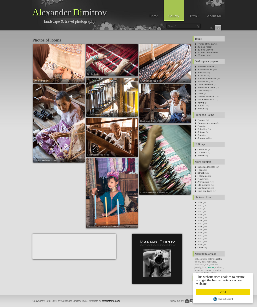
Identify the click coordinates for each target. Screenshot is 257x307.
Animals (201, 132)
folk (204, 262)
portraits (217, 270)
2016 (200, 226)
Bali (196, 259)
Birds (200, 135)
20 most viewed (205, 49)
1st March (202, 152)
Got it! (223, 292)
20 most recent (205, 47)
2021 (200, 211)
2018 (200, 220)
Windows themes (206, 66)
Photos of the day (206, 44)
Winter (201, 108)
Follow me (203, 176)
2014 (200, 232)
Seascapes (203, 81)
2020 (200, 214)
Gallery (174, 16)
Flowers (201, 120)
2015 (200, 229)
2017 (200, 223)
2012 (200, 238)
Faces (201, 170)
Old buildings (204, 185)
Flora (200, 126)
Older (200, 247)
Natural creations (206, 99)
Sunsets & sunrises (207, 78)
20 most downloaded (208, 52)
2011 (200, 241)
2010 (200, 244)
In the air (202, 75)
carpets (203, 259)
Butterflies (202, 129)
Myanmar (199, 270)
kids (205, 267)
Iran (207, 264)
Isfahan (214, 264)
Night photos (204, 188)
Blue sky (202, 72)
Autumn (201, 105)
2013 (200, 235)
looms (211, 267)
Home (153, 16)
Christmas (203, 149)
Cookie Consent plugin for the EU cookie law (223, 299)
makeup (219, 267)
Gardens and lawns (207, 123)
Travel (194, 16)
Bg (211, 28)
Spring (201, 102)
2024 (200, 202)
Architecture (203, 182)
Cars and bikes (205, 191)
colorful (211, 259)
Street (201, 173)
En (218, 28)
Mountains (203, 90)
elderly (198, 262)
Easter (201, 155)
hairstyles (211, 262)
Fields (200, 93)
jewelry (198, 267)
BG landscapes (205, 69)
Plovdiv (201, 179)
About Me (214, 16)
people (208, 270)
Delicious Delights (206, 167)
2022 (200, 208)
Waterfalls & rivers (206, 87)
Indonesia (199, 264)
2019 (200, 217)
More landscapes (206, 96)
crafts (219, 259)
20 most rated (204, 55)
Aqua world (203, 138)
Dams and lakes (205, 84)
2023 (200, 205)
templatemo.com (111, 301)
